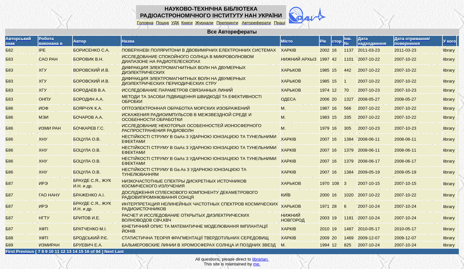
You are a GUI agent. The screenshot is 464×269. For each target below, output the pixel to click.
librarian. (260, 259)
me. (256, 264)
